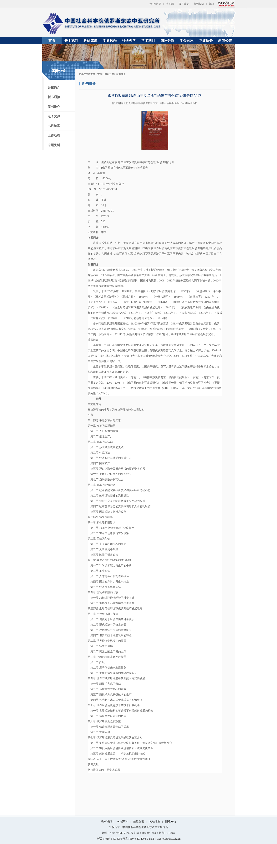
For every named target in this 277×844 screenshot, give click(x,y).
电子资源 (54, 116)
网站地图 (154, 821)
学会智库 (187, 40)
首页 (51, 40)
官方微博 (184, 3)
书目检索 (54, 125)
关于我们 (71, 40)
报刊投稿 (199, 3)
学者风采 (110, 40)
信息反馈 (138, 821)
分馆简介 (54, 87)
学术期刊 (148, 40)
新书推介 (54, 106)
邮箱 (211, 3)
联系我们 (106, 821)
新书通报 (54, 97)
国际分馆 (167, 40)
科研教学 (129, 40)
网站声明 (122, 821)
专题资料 (54, 145)
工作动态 (54, 135)
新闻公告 (225, 40)
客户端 (170, 3)
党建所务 (206, 40)
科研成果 (90, 40)
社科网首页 (155, 3)
